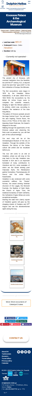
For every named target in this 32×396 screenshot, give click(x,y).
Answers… (5, 356)
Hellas (9, 387)
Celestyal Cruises (26, 30)
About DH (5, 352)
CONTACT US (16, 338)
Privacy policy (7, 361)
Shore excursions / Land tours (11, 32)
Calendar (5, 363)
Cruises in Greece (15, 30)
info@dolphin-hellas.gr (9, 383)
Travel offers (6, 358)
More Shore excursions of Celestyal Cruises (16, 303)
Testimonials (6, 354)
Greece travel (5, 30)
